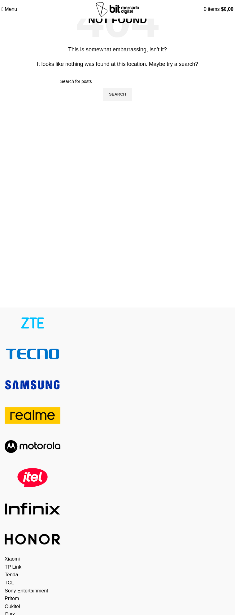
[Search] (118, 81)
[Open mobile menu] (9, 9)
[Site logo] (117, 8)
